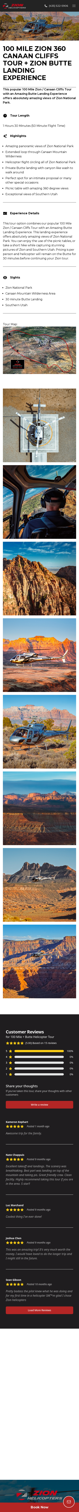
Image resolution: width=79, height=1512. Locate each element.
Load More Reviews (39, 1310)
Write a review (39, 1104)
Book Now (39, 1507)
